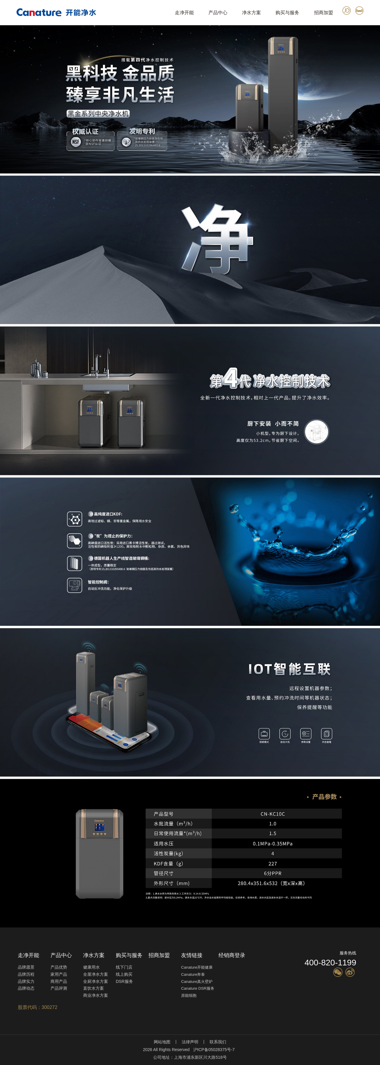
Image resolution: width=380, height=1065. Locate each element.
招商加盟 (323, 12)
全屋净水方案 (95, 974)
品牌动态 (26, 988)
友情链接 (191, 955)
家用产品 (58, 974)
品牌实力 (26, 981)
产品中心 (217, 12)
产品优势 (58, 967)
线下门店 (124, 967)
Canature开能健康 (197, 967)
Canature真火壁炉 (197, 981)
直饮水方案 (93, 988)
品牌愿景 (26, 967)
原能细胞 (189, 995)
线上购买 (124, 974)
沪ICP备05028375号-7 (214, 1049)
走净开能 (184, 12)
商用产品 (58, 981)
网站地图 (162, 1042)
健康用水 (91, 967)
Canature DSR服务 (197, 988)
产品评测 (58, 988)
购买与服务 (287, 12)
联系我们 (218, 1042)
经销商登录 (231, 955)
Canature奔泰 (193, 974)
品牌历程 (26, 974)
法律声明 (190, 1042)
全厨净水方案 (95, 981)
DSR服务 (124, 981)
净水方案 (251, 12)
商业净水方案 (95, 995)
